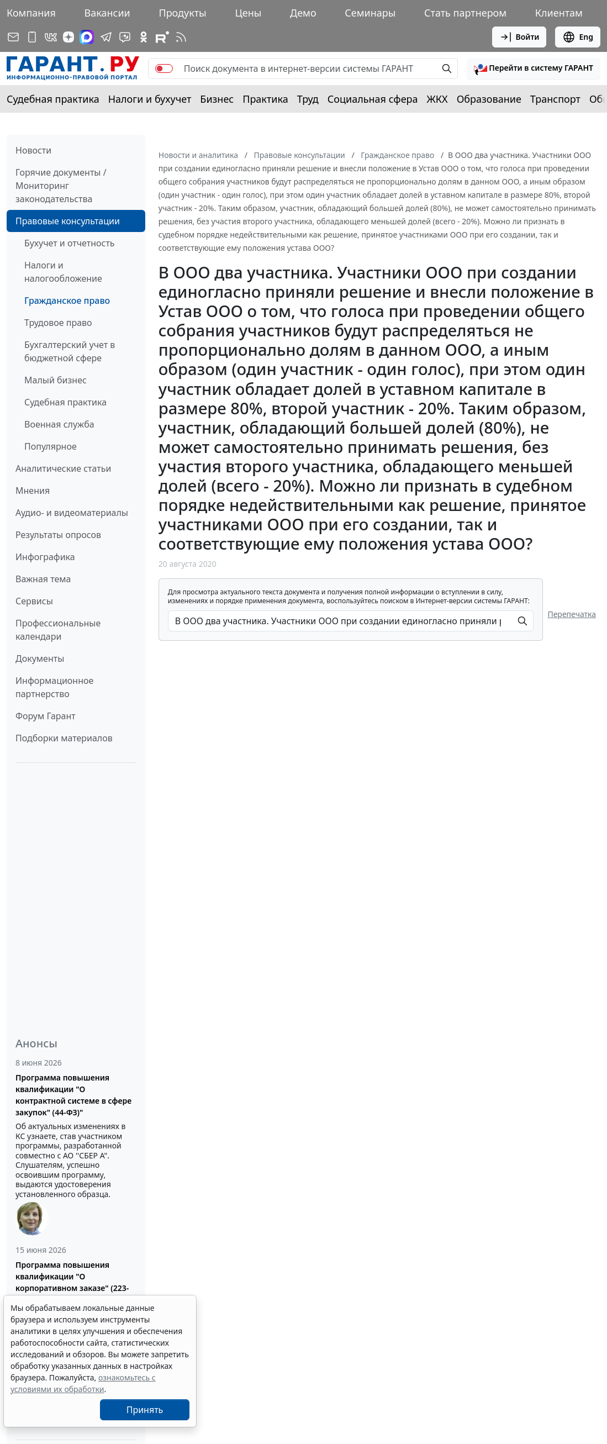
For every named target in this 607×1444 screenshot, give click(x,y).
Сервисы (34, 601)
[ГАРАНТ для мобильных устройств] (32, 37)
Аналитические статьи (63, 468)
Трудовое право (58, 323)
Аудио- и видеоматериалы (71, 513)
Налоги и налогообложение (63, 271)
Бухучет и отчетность (69, 243)
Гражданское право (67, 300)
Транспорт (555, 99)
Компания (31, 12)
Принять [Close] (144, 1410)
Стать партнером (465, 12)
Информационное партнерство (54, 687)
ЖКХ (437, 99)
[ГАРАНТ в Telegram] (106, 37)
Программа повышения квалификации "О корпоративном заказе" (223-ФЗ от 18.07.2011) (72, 1282)
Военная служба (59, 424)
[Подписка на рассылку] (13, 37)
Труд (308, 99)
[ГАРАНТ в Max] (87, 37)
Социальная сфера (373, 99)
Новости (33, 150)
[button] (533, 68)
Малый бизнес (55, 380)
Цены (248, 12)
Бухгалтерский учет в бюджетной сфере (69, 351)
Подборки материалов (64, 738)
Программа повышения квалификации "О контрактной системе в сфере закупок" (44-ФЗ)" (73, 1095)
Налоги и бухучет (150, 99)
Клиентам (559, 12)
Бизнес (217, 99)
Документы (39, 658)
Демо (303, 12)
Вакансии (107, 12)
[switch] (164, 68)
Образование (489, 99)
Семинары (370, 12)
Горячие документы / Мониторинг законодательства (61, 185)
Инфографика (45, 557)
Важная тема (43, 579)
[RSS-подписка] (181, 37)
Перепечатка (571, 614)
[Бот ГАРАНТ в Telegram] (124, 37)
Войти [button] (519, 37)
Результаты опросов (58, 535)
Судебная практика (53, 99)
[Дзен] (68, 37)
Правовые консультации (67, 221)
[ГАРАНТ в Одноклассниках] (143, 37)
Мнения (32, 490)
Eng (577, 37)
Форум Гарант (45, 716)
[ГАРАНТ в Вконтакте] (50, 37)
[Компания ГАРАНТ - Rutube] (162, 37)
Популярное (50, 446)
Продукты (182, 12)
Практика (265, 99)
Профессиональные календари (58, 629)
